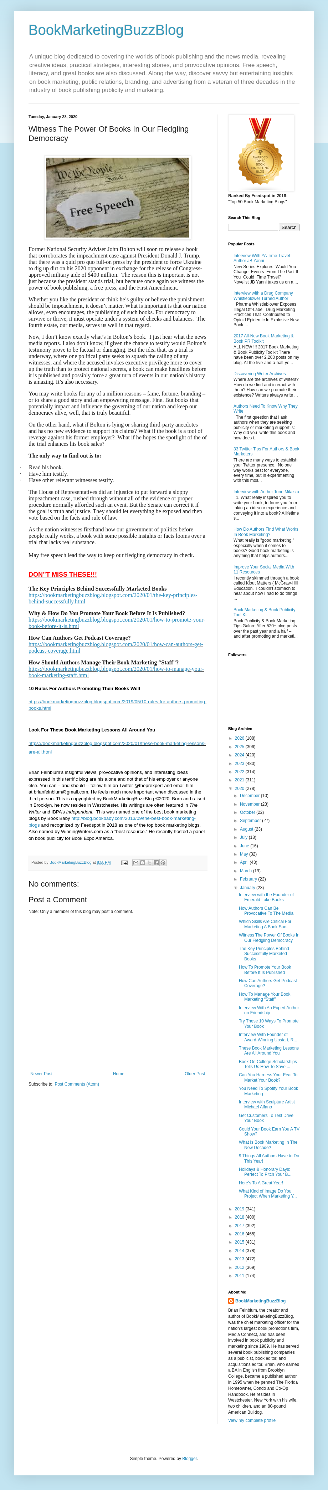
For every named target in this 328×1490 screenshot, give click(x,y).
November (250, 804)
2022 (240, 771)
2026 (240, 738)
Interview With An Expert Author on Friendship (269, 1010)
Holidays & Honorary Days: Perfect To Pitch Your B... (265, 1172)
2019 (240, 1208)
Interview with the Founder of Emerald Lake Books (266, 897)
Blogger (189, 1458)
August (247, 829)
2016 (240, 1233)
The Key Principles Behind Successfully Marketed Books (264, 953)
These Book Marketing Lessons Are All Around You (269, 1051)
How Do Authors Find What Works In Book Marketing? (266, 532)
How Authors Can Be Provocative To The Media (266, 911)
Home (118, 1073)
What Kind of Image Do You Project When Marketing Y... (268, 1194)
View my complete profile (252, 1420)
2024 (240, 754)
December (250, 795)
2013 (240, 1258)
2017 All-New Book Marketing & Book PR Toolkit (264, 338)
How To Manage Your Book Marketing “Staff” (265, 997)
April (245, 862)
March (246, 870)
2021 (240, 779)
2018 (240, 1217)
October (248, 812)
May (244, 854)
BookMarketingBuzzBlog (106, 30)
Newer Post (41, 1073)
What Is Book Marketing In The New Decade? (268, 1145)
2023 (240, 763)
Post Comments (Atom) (77, 1084)
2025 (240, 746)
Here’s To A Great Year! (261, 1182)
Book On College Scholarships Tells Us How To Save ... (268, 1064)
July (244, 837)
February (249, 879)
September (251, 820)
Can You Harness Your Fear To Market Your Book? (268, 1077)
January (248, 887)
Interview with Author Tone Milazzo (266, 491)
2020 (240, 788)
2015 (240, 1242)
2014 (240, 1250)
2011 (240, 1275)
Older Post (195, 1073)
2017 (240, 1225)
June (245, 845)
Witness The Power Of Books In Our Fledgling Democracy (269, 938)
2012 (240, 1267)
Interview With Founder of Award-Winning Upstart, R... (268, 1037)
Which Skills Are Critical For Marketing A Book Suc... (265, 924)
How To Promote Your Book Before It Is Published (265, 970)
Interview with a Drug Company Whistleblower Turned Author (263, 296)
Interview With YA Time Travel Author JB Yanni (262, 258)
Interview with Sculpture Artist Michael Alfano (267, 1104)
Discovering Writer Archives (260, 373)
